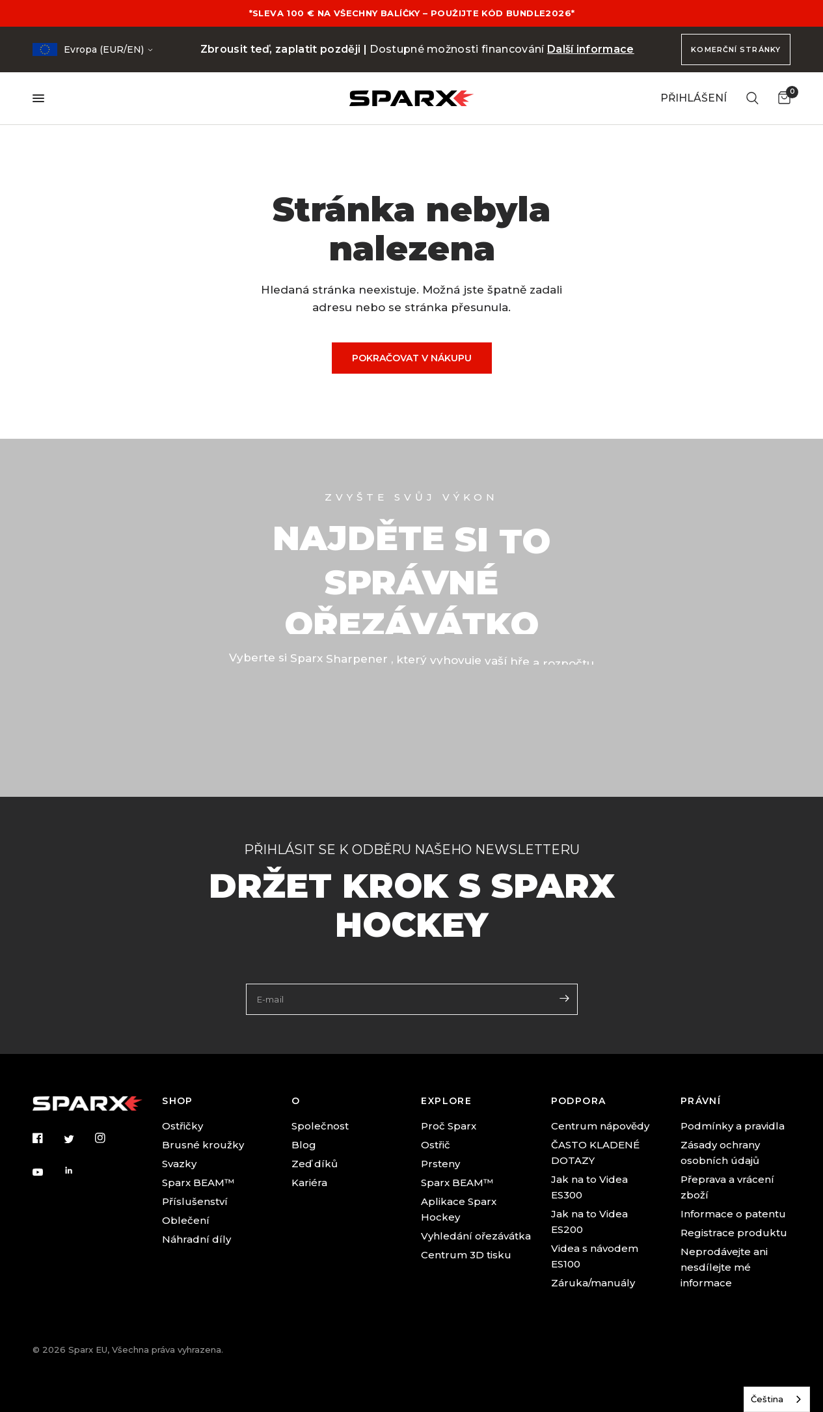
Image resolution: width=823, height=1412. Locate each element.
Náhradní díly (196, 1239)
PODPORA (578, 1100)
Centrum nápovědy (600, 1126)
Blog (303, 1145)
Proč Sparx (448, 1126)
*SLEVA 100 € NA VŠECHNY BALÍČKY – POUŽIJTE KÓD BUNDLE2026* (411, 13)
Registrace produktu (734, 1232)
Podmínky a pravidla (733, 1126)
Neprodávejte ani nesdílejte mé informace (724, 1267)
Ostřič (435, 1145)
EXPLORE (446, 1100)
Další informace (590, 49)
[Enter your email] (565, 998)
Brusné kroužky (203, 1145)
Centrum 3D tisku (466, 1255)
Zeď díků (314, 1163)
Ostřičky (182, 1126)
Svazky (179, 1163)
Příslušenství (195, 1201)
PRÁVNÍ (701, 1100)
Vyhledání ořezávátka (476, 1236)
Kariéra (309, 1182)
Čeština (767, 1399)
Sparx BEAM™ (198, 1182)
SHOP (177, 1100)
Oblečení (185, 1220)
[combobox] (777, 1399)
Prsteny (440, 1163)
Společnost (320, 1126)
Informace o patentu (733, 1214)
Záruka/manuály (593, 1283)
